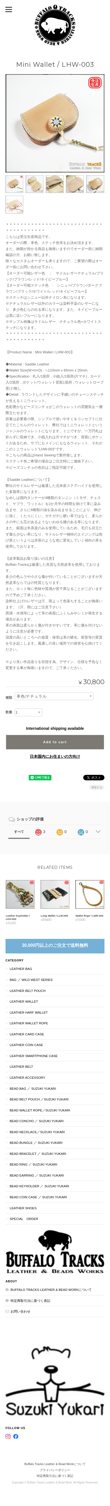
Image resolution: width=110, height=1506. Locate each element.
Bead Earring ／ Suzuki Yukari (37, 1175)
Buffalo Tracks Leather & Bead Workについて (51, 1289)
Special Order (24, 1219)
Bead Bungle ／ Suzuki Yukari (36, 1142)
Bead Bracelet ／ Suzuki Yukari (38, 1153)
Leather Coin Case (26, 1045)
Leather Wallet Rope (29, 1023)
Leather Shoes (23, 1208)
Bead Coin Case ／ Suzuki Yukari (38, 1197)
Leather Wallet (24, 1001)
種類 (9, 698)
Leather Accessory (27, 1077)
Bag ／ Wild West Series (31, 979)
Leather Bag (21, 968)
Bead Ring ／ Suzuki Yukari (33, 1164)
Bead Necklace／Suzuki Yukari (37, 1132)
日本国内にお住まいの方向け (55, 756)
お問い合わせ (20, 1311)
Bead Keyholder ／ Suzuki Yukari (39, 1186)
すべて (19, 832)
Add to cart (55, 742)
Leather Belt (21, 1066)
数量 (9, 712)
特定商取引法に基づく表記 (30, 1300)
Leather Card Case (27, 1034)
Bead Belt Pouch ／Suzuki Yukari (39, 1099)
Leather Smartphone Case (34, 1056)
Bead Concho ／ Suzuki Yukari (37, 1121)
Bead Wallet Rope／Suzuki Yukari (40, 1110)
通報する (96, 787)
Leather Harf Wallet (29, 1012)
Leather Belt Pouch (28, 990)
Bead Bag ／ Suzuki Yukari (33, 1088)
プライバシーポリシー (55, 1470)
